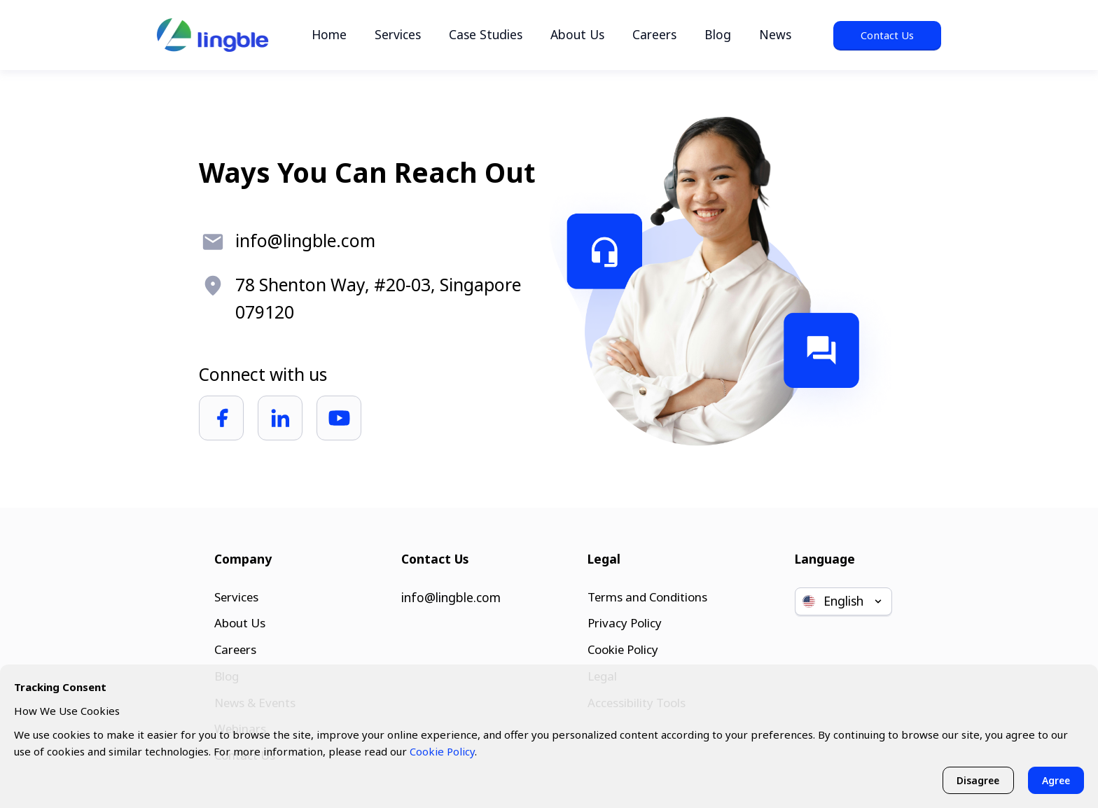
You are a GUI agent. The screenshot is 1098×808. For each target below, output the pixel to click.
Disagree (974, 779)
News (775, 34)
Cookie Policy (622, 647)
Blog (717, 34)
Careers (654, 34)
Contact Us (887, 35)
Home (329, 34)
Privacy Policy (622, 619)
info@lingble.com (451, 592)
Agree (1054, 779)
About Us (577, 34)
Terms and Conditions (647, 592)
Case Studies (485, 34)
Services (398, 34)
